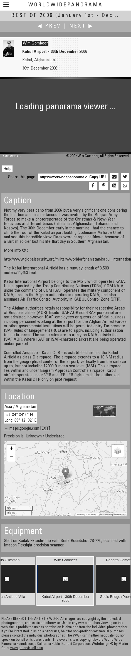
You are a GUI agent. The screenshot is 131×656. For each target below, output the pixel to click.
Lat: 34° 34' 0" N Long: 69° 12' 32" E (20, 417)
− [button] (11, 457)
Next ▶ (81, 26)
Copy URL (98, 177)
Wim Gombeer (35, 43)
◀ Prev (49, 26)
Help (7, 169)
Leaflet (80, 514)
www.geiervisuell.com (26, 648)
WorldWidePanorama (65, 5)
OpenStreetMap (105, 514)
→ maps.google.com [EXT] (27, 428)
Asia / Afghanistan (20, 407)
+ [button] (11, 449)
